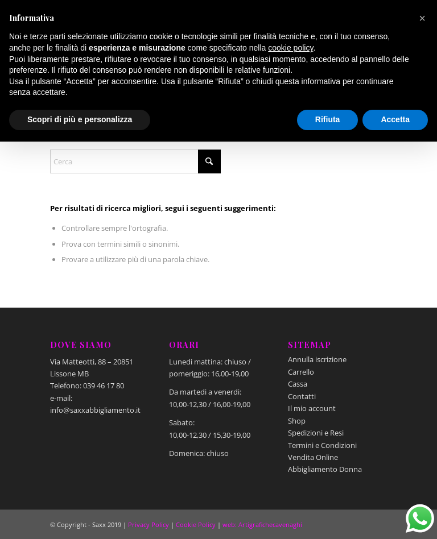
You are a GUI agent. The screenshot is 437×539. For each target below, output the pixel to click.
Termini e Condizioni (322, 445)
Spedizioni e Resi (316, 433)
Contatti (302, 396)
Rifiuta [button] (327, 119)
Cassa (297, 384)
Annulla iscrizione (317, 359)
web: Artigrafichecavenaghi (262, 524)
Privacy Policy (148, 524)
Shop (297, 421)
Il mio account (312, 408)
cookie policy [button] (290, 47)
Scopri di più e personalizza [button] (79, 119)
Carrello (301, 372)
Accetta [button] (395, 119)
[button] (422, 18)
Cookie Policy (196, 524)
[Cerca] (135, 161)
